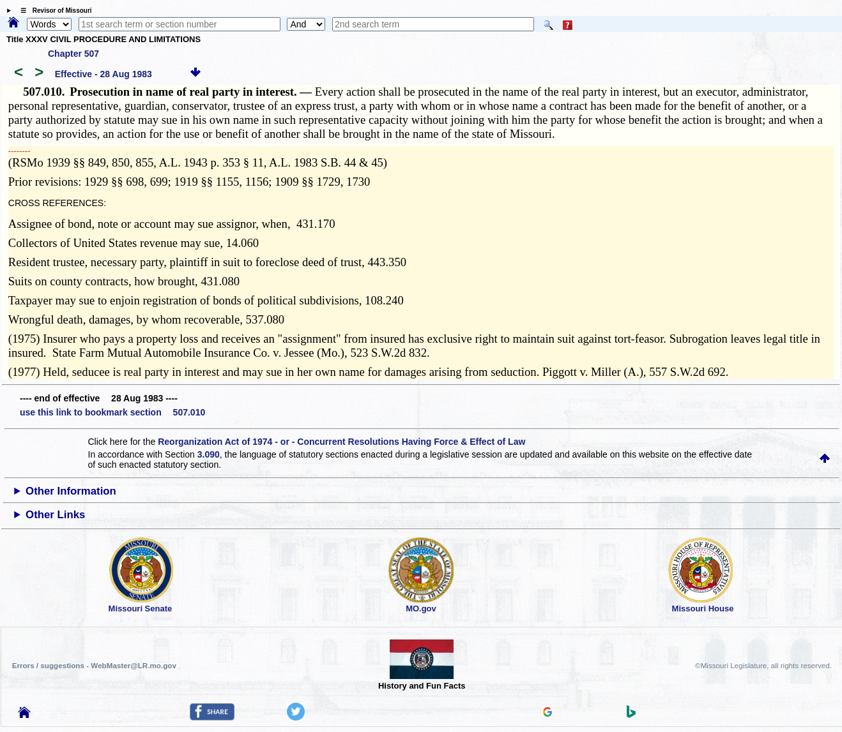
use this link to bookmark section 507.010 (112, 412)
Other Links (55, 515)
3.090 (208, 454)
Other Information (71, 491)
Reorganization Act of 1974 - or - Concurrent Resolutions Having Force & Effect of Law (341, 442)
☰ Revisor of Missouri (53, 10)
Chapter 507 (73, 54)
